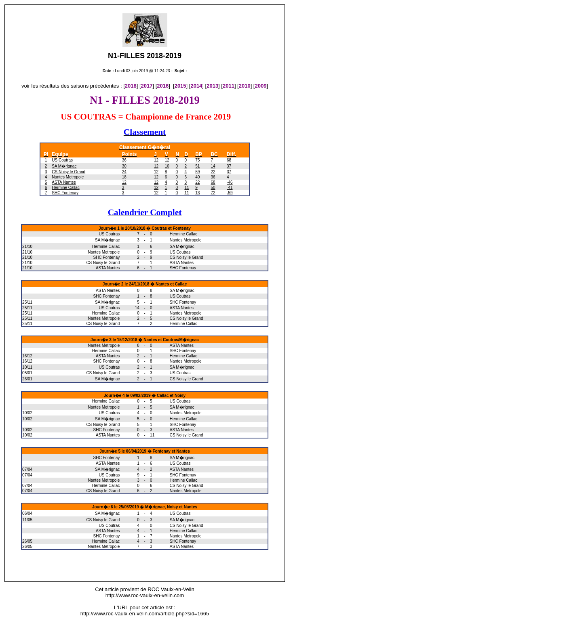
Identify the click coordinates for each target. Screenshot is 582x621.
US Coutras (62, 160)
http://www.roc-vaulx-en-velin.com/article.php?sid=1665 (144, 614)
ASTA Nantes (64, 182)
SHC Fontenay (65, 193)
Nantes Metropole (68, 177)
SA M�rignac (64, 166)
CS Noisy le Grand (68, 172)
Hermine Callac (65, 187)
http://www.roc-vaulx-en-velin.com (144, 595)
